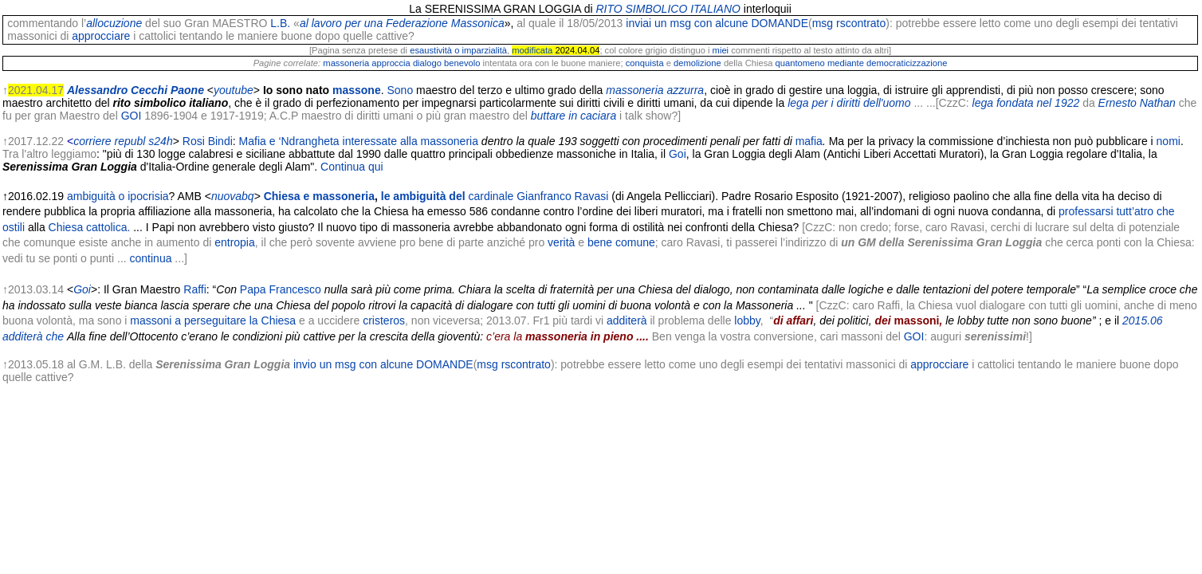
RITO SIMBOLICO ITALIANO (667, 8)
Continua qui (351, 166)
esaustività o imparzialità (458, 50)
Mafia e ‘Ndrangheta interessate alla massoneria (358, 141)
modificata (532, 50)
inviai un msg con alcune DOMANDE (717, 23)
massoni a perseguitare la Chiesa (213, 320)
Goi (677, 153)
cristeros (384, 320)
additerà (627, 320)
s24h (160, 141)
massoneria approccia (366, 63)
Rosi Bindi (208, 141)
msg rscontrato (849, 23)
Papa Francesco (280, 289)
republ (130, 141)
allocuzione (114, 23)
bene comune (621, 242)
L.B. (280, 23)
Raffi (194, 289)
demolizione (697, 63)
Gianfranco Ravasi (562, 196)
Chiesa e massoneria (319, 196)
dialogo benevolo (447, 63)
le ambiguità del (447, 196)
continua (151, 258)
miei (721, 50)
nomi (1168, 141)
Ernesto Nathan (1137, 102)
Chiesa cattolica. (90, 227)
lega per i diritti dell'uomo (849, 102)
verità (561, 242)
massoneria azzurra (655, 90)
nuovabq (232, 196)
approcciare (101, 35)
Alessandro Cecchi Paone (135, 90)
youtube (233, 90)
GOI (131, 115)
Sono (400, 90)
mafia (809, 141)
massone (356, 90)
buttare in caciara (573, 115)
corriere (92, 141)
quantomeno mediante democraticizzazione (862, 63)
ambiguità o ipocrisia (118, 196)
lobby (747, 320)
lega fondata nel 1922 (1026, 102)
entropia (234, 242)
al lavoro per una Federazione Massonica (402, 23)
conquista (645, 63)
